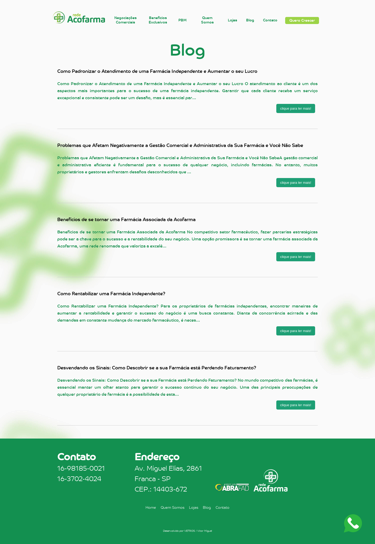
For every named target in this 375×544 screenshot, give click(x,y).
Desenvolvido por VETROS (179, 530)
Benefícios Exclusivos (158, 20)
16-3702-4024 (79, 479)
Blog (250, 20)
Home (151, 507)
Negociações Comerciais (125, 20)
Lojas (232, 20)
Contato (270, 20)
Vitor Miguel (204, 530)
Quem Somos (207, 20)
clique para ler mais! (295, 108)
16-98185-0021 (81, 468)
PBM (182, 20)
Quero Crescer (302, 20)
